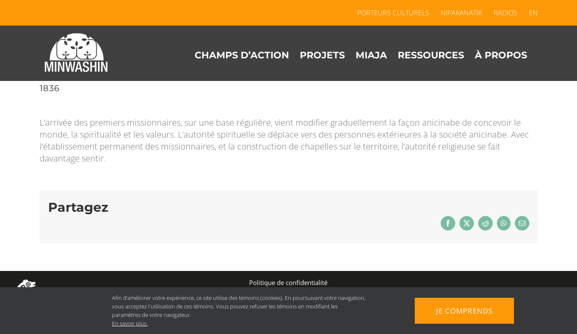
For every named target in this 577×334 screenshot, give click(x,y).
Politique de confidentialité (288, 282)
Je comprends (464, 310)
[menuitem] (530, 13)
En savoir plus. (128, 323)
